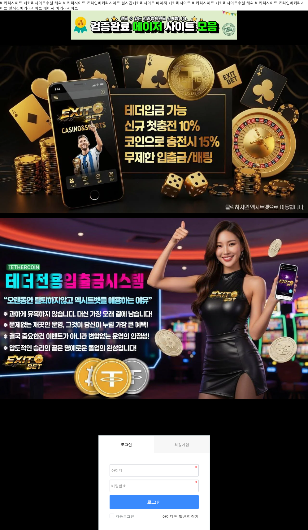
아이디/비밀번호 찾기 (180, 516)
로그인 (154, 502)
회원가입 (181, 444)
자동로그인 (124, 516)
